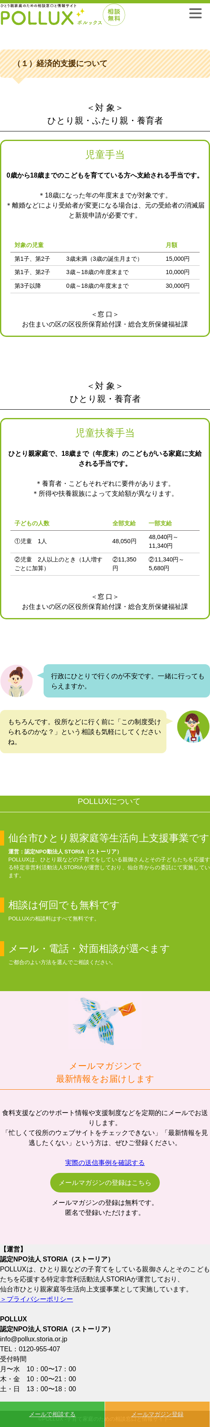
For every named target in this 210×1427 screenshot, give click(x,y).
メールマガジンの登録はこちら (105, 1182)
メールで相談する (52, 1414)
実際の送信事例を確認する (105, 1162)
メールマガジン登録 (157, 1414)
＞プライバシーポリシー (36, 1299)
